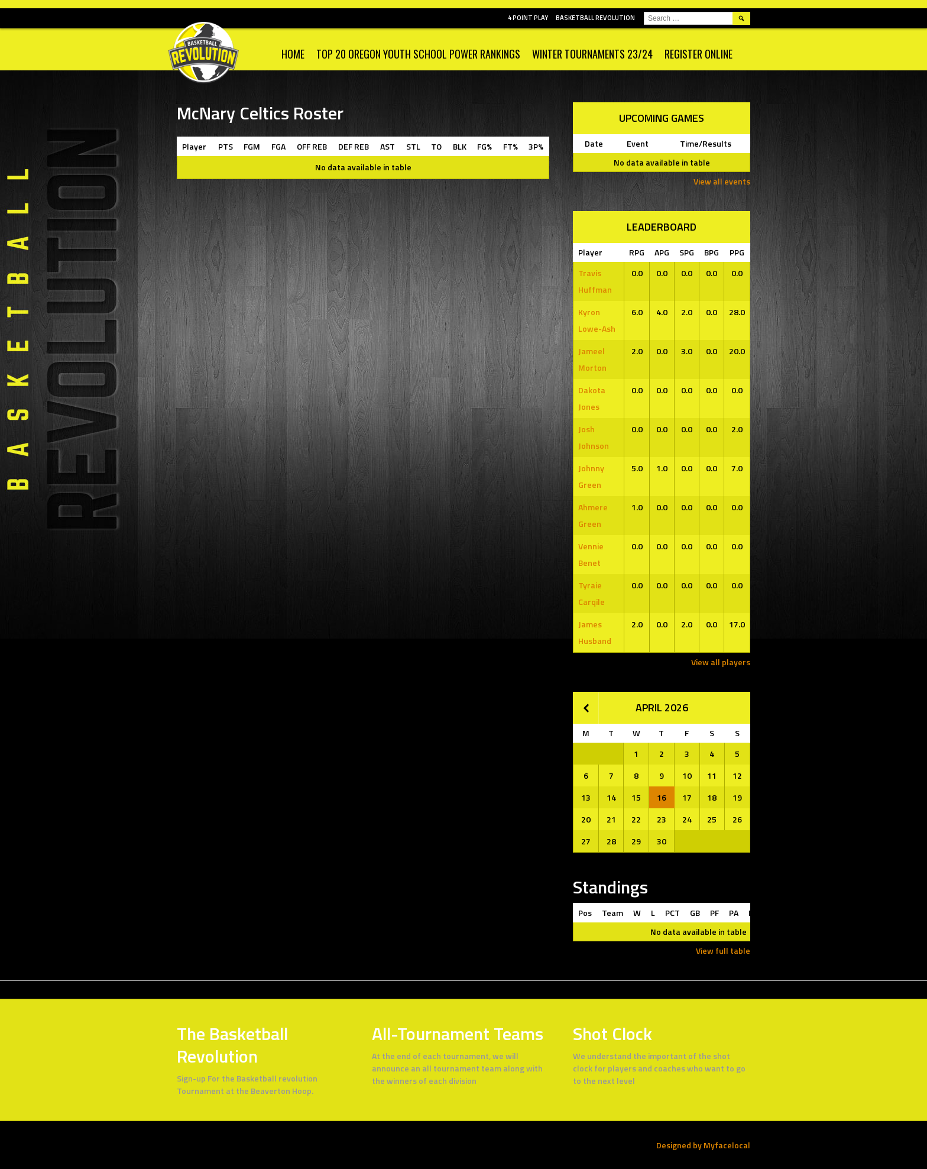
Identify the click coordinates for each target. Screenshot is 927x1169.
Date (594, 143)
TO (436, 146)
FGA (278, 146)
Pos (585, 912)
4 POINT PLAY (528, 17)
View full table (723, 950)
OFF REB (312, 146)
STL (413, 146)
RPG (636, 252)
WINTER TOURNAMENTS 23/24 (592, 53)
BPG (711, 252)
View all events (721, 181)
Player (194, 146)
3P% (536, 146)
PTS (225, 146)
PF (714, 912)
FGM (252, 146)
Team (612, 912)
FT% (510, 146)
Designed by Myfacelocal (703, 1145)
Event (638, 143)
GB (695, 912)
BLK (459, 146)
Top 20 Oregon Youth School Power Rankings (418, 53)
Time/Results (705, 143)
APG (661, 252)
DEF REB (353, 146)
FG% (484, 146)
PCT (672, 912)
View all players (720, 662)
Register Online (698, 53)
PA (733, 912)
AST (387, 146)
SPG (686, 252)
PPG (737, 252)
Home (292, 53)
